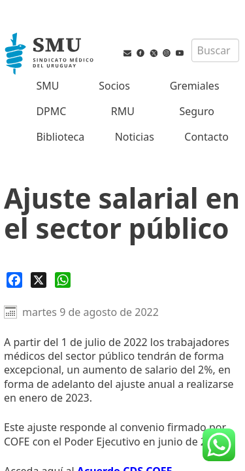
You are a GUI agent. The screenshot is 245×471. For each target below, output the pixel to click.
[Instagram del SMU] (167, 62)
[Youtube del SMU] (180, 62)
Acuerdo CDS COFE (124, 398)
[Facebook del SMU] (140, 62)
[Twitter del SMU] (153, 62)
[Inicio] (50, 54)
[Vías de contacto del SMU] (127, 62)
